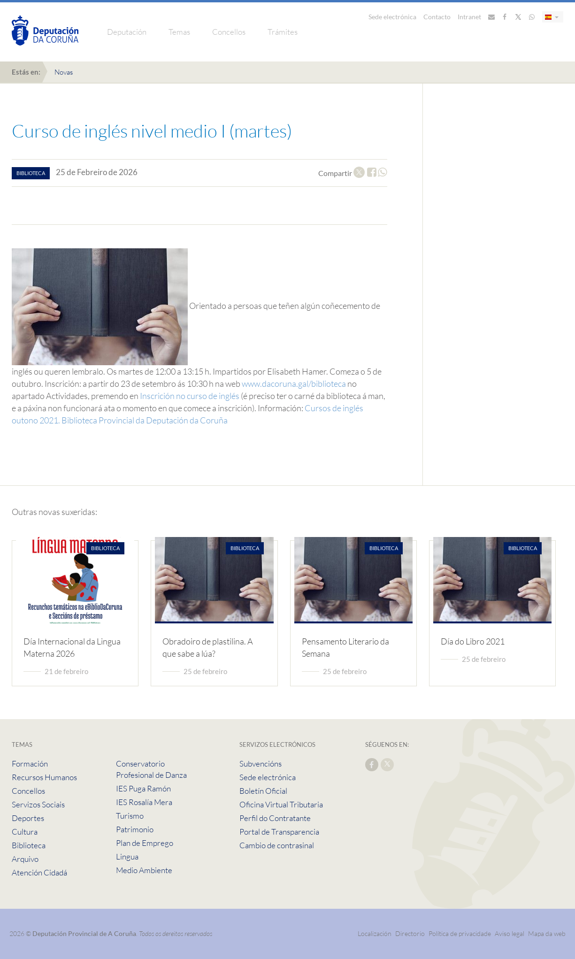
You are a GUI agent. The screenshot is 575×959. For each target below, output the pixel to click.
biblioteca (30, 173)
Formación (30, 763)
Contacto (437, 17)
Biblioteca (29, 845)
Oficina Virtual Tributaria (281, 804)
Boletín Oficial (263, 791)
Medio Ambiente (144, 870)
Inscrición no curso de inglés (189, 396)
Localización (374, 933)
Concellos (228, 32)
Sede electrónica (392, 17)
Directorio (410, 933)
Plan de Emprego (144, 843)
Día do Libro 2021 (473, 641)
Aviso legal (509, 933)
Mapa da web (547, 933)
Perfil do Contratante (275, 818)
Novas (63, 72)
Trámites (283, 32)
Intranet (469, 17)
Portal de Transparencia (279, 831)
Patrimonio (134, 829)
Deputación (126, 32)
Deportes (28, 818)
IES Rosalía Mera (144, 802)
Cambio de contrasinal (276, 845)
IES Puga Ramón (143, 788)
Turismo (130, 816)
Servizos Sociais (38, 804)
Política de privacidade (460, 933)
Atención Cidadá (39, 872)
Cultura (25, 831)
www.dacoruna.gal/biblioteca (294, 383)
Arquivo (25, 859)
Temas (179, 32)
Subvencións (260, 763)
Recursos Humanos (44, 777)
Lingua (127, 856)
